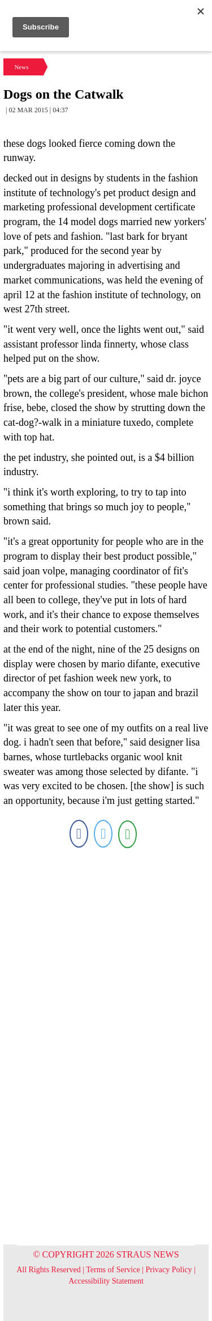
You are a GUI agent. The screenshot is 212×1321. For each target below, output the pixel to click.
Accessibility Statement (106, 1281)
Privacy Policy (169, 1269)
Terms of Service (113, 1269)
